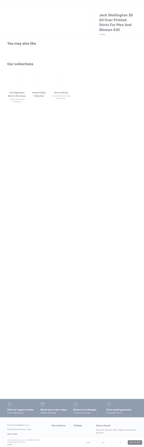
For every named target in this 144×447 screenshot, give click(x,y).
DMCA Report (27, 442)
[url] (88, 442)
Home (9, 26)
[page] (129, 19)
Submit (132, 414)
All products (18, 26)
